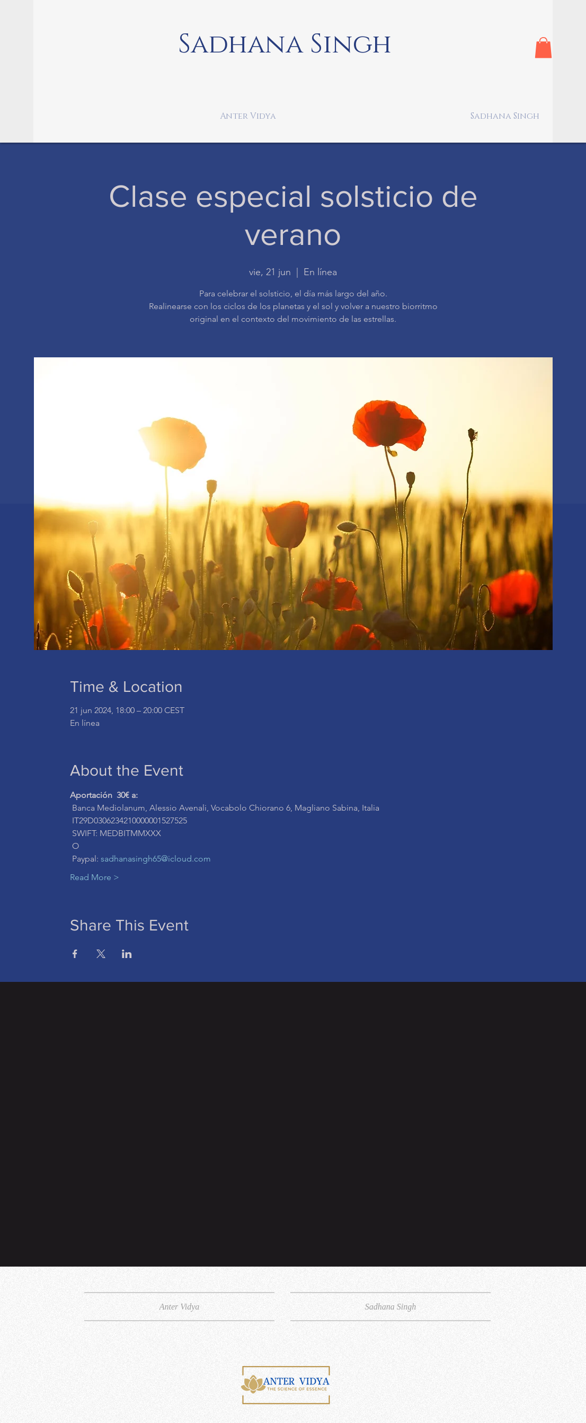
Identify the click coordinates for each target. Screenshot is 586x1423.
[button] (543, 47)
